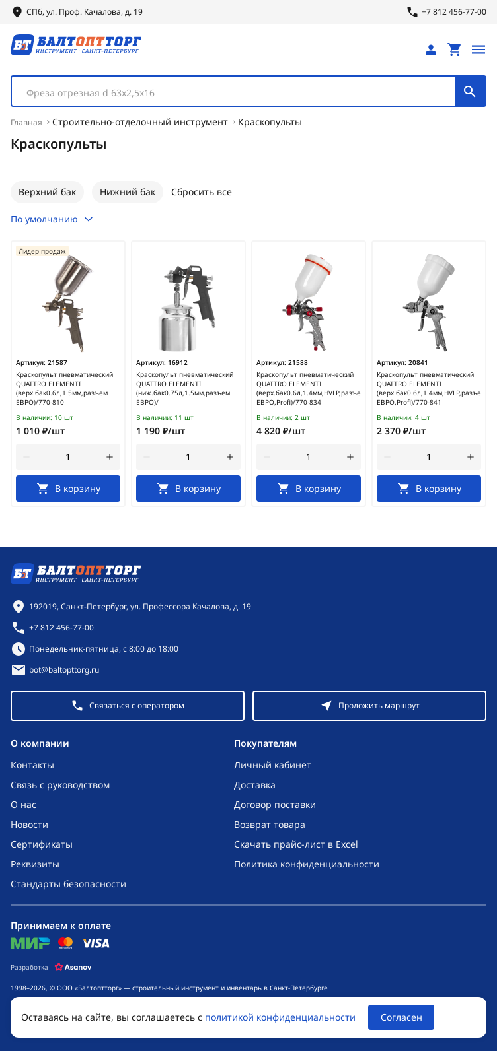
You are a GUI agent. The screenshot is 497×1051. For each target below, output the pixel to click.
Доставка (255, 784)
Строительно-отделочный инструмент (140, 122)
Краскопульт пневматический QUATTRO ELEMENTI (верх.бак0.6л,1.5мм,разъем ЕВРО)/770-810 (64, 388)
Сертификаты (42, 844)
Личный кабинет (272, 765)
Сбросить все (201, 192)
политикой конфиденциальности (280, 1017)
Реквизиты (35, 864)
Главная (26, 122)
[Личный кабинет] (431, 49)
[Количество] (68, 457)
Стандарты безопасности (68, 883)
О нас (23, 804)
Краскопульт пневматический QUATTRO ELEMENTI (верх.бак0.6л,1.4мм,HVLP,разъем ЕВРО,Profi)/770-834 (308, 388)
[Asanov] (73, 967)
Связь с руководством (60, 784)
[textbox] (240, 93)
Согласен (401, 1017)
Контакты (32, 765)
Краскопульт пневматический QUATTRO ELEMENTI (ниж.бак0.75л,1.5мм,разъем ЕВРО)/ (184, 388)
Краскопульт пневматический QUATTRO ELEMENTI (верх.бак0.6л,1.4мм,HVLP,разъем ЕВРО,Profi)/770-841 (429, 388)
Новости (29, 824)
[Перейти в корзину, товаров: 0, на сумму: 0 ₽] (455, 49)
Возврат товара (269, 824)
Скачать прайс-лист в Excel (296, 844)
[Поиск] (470, 91)
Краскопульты (270, 122)
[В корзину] (68, 488)
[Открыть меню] (478, 49)
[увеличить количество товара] (109, 457)
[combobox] (248, 91)
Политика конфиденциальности (306, 864)
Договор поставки (275, 804)
